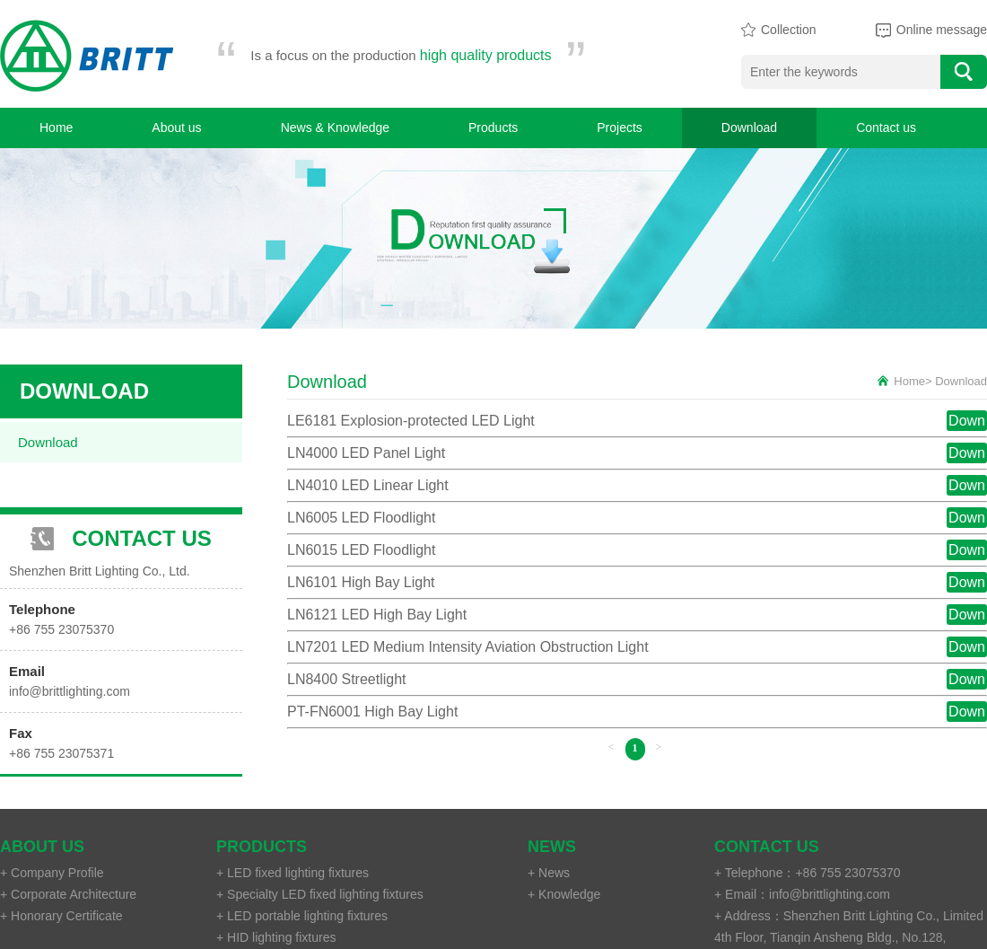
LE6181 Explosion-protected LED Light (411, 420)
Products (493, 127)
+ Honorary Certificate (61, 916)
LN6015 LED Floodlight (361, 550)
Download (749, 127)
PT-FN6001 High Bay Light (372, 711)
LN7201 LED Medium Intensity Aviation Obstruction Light (468, 647)
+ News (549, 873)
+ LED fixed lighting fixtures (292, 873)
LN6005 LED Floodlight (361, 517)
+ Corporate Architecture (68, 894)
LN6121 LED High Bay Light (377, 614)
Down (966, 420)
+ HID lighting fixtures (276, 937)
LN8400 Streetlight (346, 679)
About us (176, 127)
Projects (619, 127)
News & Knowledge (335, 127)
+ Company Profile (52, 873)
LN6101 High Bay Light (361, 582)
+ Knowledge (564, 894)
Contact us (886, 127)
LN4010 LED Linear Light (368, 485)
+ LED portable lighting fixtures (302, 916)
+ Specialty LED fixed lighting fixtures (320, 894)
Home (56, 127)
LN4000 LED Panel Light (366, 453)
